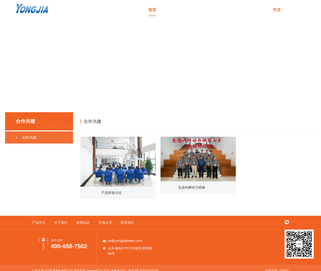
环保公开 (239, 10)
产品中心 (174, 10)
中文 (277, 10)
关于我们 (195, 10)
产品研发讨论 (111, 193)
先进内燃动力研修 (191, 187)
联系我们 (260, 10)
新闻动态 (217, 10)
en (289, 10)
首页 (152, 10)
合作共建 (291, 121)
